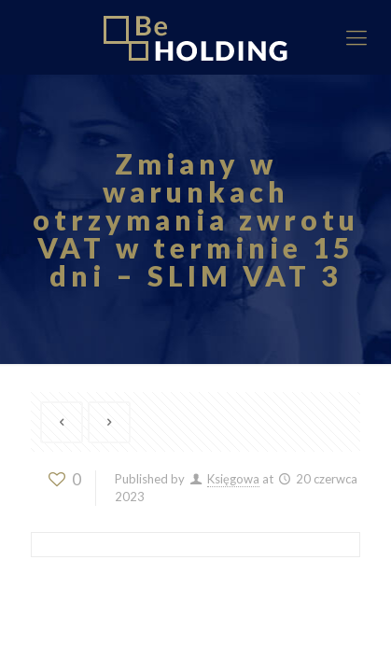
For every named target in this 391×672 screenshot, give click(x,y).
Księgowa (233, 478)
